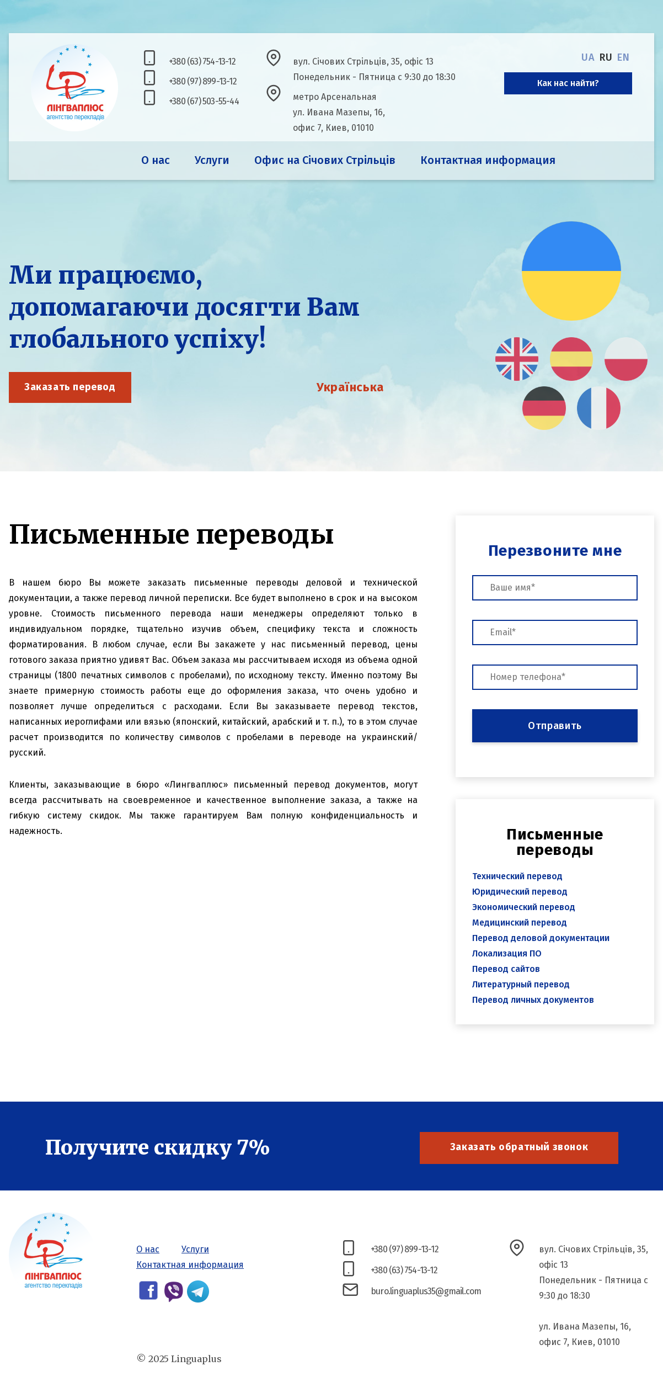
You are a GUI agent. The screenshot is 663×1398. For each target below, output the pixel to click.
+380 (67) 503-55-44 (204, 101)
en (623, 57)
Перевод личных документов (533, 1000)
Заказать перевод (70, 387)
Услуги (212, 160)
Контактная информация (487, 160)
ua (588, 57)
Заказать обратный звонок (519, 1147)
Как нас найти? (568, 83)
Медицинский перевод (519, 922)
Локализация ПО (507, 953)
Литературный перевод (521, 984)
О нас (155, 160)
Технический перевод (517, 876)
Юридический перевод (520, 891)
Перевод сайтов (506, 969)
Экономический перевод (523, 907)
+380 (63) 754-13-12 (202, 61)
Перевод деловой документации (540, 938)
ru (606, 57)
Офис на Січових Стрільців (324, 160)
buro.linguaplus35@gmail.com (426, 1291)
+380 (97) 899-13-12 (203, 81)
